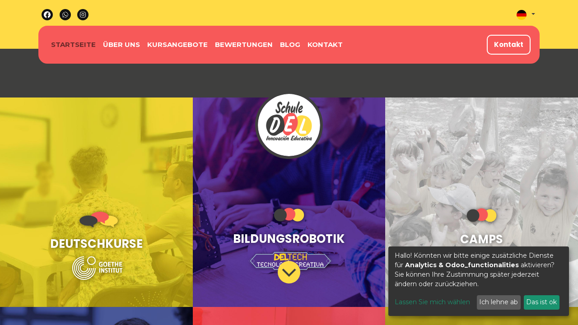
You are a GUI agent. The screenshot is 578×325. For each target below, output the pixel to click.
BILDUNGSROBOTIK (289, 239)
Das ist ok (541, 302)
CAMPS (481, 239)
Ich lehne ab (498, 302)
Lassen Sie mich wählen (432, 302)
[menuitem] (73, 45)
